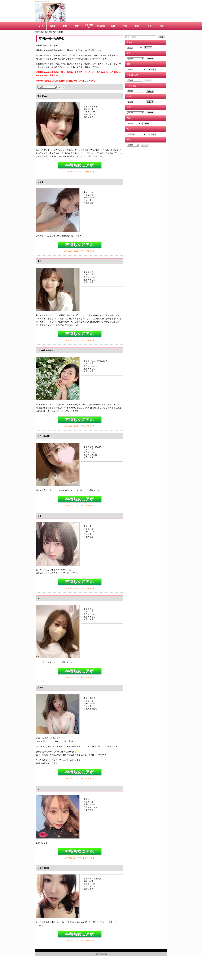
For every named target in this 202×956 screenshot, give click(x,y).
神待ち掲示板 (101, 954)
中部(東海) (101, 26)
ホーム (41, 26)
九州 (149, 26)
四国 (137, 26)
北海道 (52, 26)
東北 (65, 26)
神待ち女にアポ (79, 165)
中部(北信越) (89, 26)
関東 (77, 26)
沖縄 (161, 26)
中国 (125, 26)
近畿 (113, 26)
